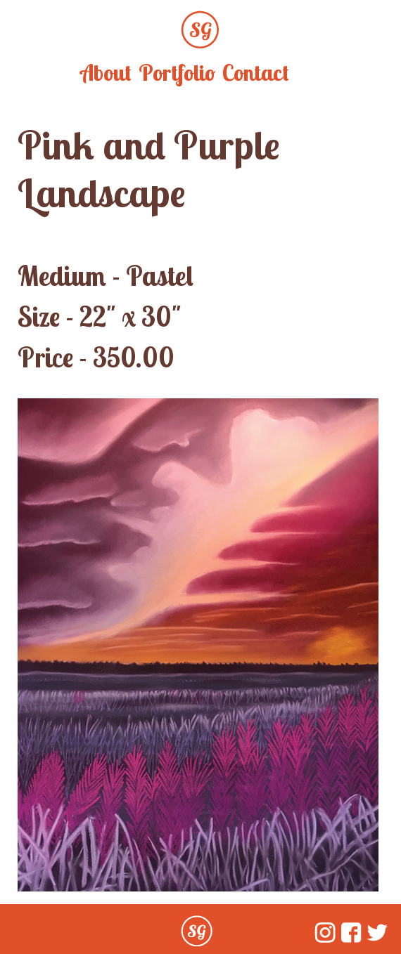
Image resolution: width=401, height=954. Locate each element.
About (106, 72)
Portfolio (177, 72)
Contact (255, 72)
